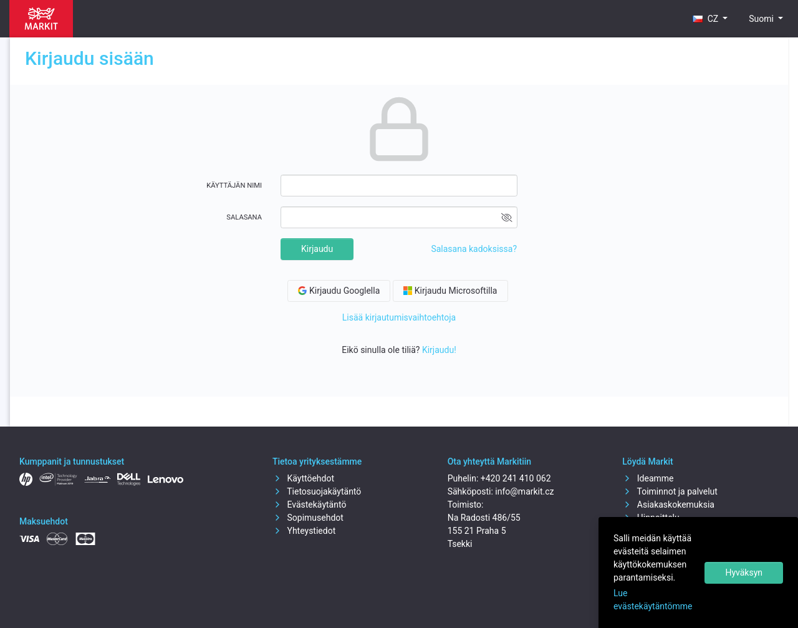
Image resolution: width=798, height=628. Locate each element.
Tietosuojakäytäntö (316, 491)
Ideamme (647, 478)
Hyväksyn (743, 572)
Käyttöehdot (303, 478)
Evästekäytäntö (309, 505)
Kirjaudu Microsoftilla (450, 291)
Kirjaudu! (439, 350)
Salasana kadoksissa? (474, 249)
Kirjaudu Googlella (339, 291)
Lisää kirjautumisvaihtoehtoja (399, 317)
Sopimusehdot (308, 518)
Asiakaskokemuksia (668, 505)
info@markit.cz (524, 491)
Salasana (244, 217)
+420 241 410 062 (516, 478)
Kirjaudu (317, 249)
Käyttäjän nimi (234, 185)
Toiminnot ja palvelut (670, 491)
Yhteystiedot (303, 531)
